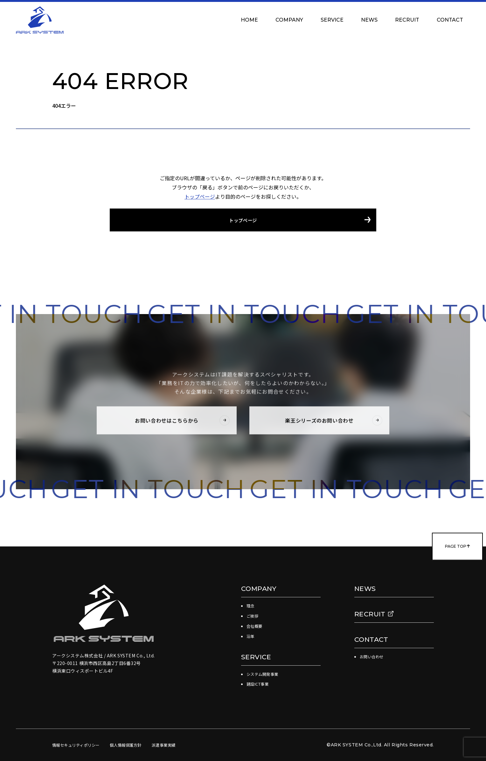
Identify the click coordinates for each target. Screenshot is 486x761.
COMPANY (289, 20)
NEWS (369, 20)
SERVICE (332, 20)
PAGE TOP (441, 546)
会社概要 (255, 626)
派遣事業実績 (178, 745)
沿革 (251, 636)
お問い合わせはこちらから (181, 422)
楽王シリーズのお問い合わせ (332, 422)
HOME (249, 20)
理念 (251, 605)
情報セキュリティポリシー (80, 745)
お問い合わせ (373, 656)
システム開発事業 (264, 674)
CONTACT (453, 20)
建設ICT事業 (259, 684)
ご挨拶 (253, 616)
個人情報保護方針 (136, 745)
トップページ (199, 196)
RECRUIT (407, 20)
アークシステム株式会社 (40, 20)
